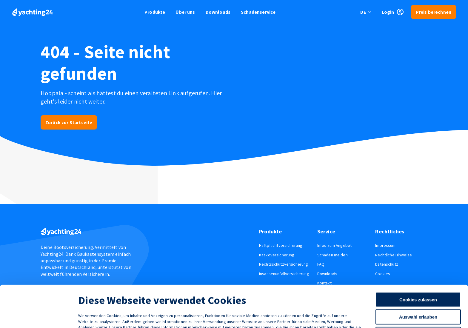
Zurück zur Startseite (68, 122)
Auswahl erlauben (418, 281)
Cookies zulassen (418, 264)
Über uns (185, 12)
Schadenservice (258, 12)
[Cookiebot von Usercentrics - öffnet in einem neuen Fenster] (39, 316)
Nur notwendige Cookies (418, 298)
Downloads (218, 12)
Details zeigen (317, 316)
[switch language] (366, 12)
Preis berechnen (433, 12)
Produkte (154, 12)
